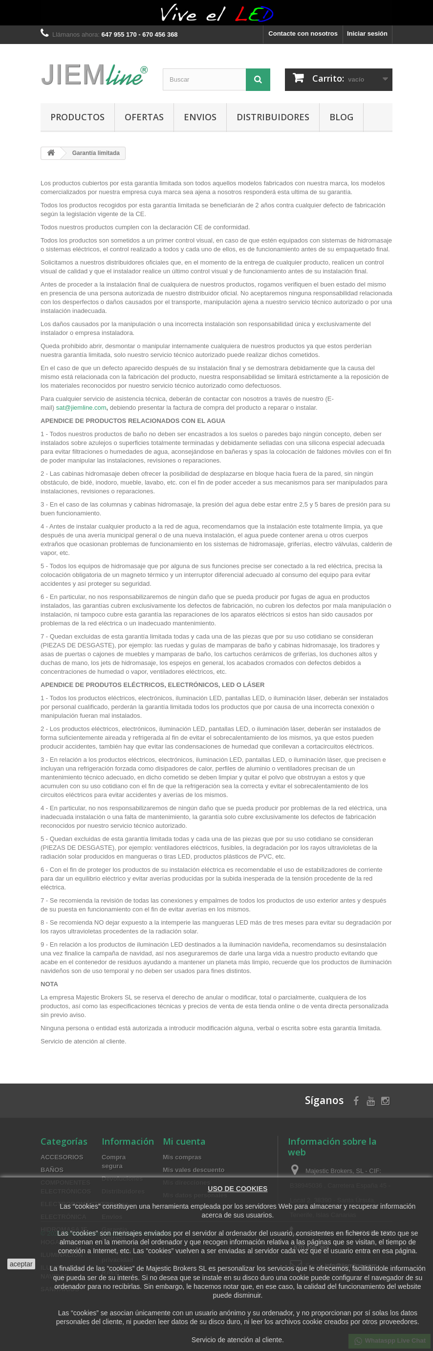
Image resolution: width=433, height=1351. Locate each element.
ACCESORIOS (62, 1157)
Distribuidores (273, 117)
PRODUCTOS (77, 117)
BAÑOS (52, 1170)
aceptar (21, 1264)
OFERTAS (144, 117)
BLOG (341, 117)
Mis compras (182, 1157)
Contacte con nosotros (303, 33)
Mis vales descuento (193, 1170)
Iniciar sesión (367, 33)
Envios (200, 117)
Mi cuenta (184, 1141)
